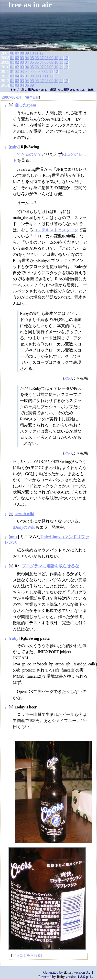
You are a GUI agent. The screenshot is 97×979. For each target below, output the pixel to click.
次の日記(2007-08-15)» (71, 89)
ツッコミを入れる (26, 955)
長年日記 (32, 97)
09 (27, 53)
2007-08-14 (11, 97)
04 (27, 58)
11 (36, 53)
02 (17, 58)
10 (32, 53)
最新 (53, 89)
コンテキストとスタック (55, 230)
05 (32, 58)
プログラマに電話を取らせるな (50, 566)
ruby (14, 147)
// (11, 105)
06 (12, 53)
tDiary (68, 972)
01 (12, 58)
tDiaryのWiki (24, 527)
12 (41, 53)
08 (22, 53)
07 (17, 53)
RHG (68, 378)
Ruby (61, 977)
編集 (91, 89)
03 (22, 58)
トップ (14, 89)
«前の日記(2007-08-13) (34, 89)
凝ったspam (25, 105)
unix (14, 537)
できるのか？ (29, 154)
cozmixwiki (24, 514)
